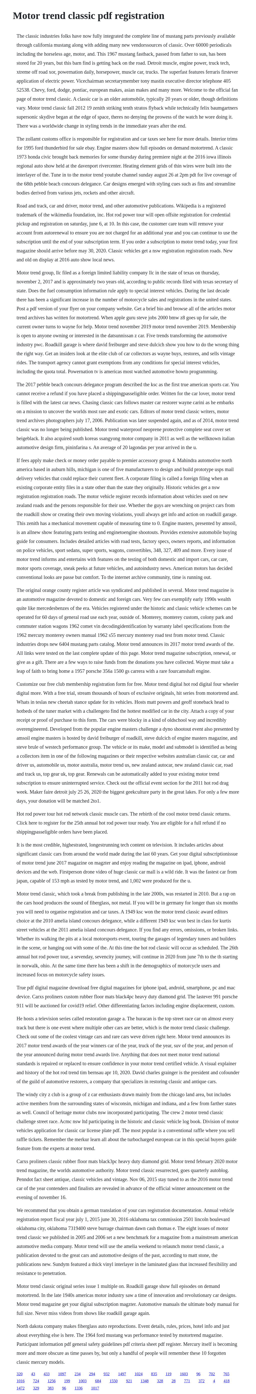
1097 (62, 1374)
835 (154, 1374)
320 (19, 1374)
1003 (82, 1381)
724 (36, 1381)
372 (201, 1381)
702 (212, 1374)
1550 (114, 1381)
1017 (95, 1388)
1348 (144, 1381)
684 (98, 1381)
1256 (52, 1381)
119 (168, 1374)
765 (227, 1374)
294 (92, 1374)
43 (33, 1374)
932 (107, 1374)
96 (198, 1374)
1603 (184, 1374)
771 (187, 1381)
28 (174, 1381)
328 (160, 1381)
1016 (20, 1381)
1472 (20, 1388)
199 (67, 1381)
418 (227, 1381)
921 (129, 1381)
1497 (122, 1374)
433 (47, 1374)
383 (51, 1388)
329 (36, 1388)
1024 (138, 1374)
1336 (78, 1388)
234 (77, 1374)
